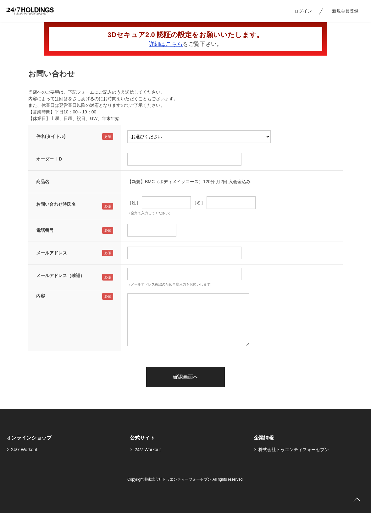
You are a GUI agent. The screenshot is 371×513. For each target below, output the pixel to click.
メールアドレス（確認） (60, 275)
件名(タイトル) (50, 136)
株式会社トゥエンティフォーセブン (293, 449)
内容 (40, 295)
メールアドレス (51, 252)
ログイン (303, 11)
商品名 (42, 181)
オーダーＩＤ (49, 158)
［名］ (198, 202)
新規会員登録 (345, 11)
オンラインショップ (29, 437)
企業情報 (264, 437)
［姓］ (134, 202)
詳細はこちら (166, 44)
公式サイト (142, 437)
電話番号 (45, 230)
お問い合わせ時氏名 (56, 204)
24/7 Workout (24, 449)
